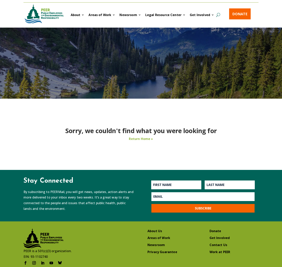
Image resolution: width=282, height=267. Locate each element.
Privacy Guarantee (162, 252)
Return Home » (141, 139)
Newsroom (128, 15)
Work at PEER (220, 252)
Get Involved (200, 15)
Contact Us (218, 245)
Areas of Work (100, 15)
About (75, 15)
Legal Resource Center (163, 15)
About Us (154, 231)
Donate (240, 14)
